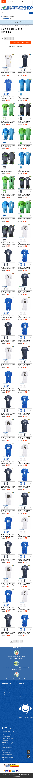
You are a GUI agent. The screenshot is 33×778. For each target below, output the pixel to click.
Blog (20, 696)
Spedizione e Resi (7, 687)
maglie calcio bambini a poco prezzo (8, 739)
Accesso (19, 1)
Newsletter (21, 692)
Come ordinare (6, 702)
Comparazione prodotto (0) (20, 42)
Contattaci (4, 685)
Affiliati (20, 687)
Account (21, 685)
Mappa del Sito (22, 694)
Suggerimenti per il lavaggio (7, 693)
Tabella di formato (6, 690)
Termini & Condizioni (7, 700)
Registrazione (13, 1)
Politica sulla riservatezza (5, 696)
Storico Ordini (22, 690)
